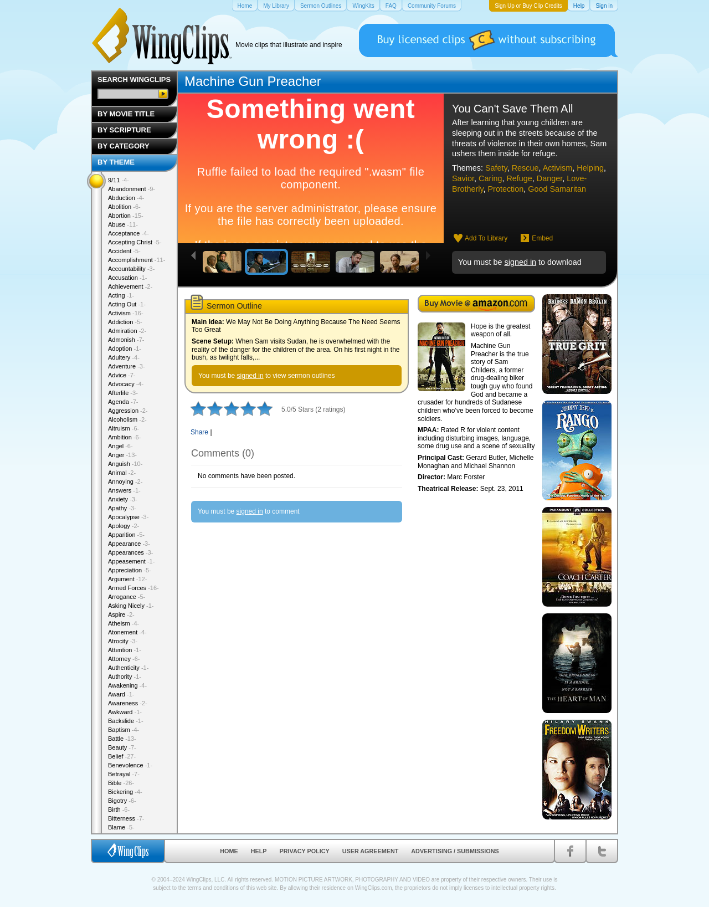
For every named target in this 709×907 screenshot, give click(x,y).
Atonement (127, 632)
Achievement (130, 286)
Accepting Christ (135, 242)
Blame (121, 827)
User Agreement (370, 851)
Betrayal (124, 774)
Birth (119, 809)
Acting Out (127, 304)
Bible (121, 783)
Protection (506, 189)
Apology (123, 525)
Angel (120, 446)
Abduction (126, 197)
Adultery (124, 357)
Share (199, 432)
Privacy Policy (305, 851)
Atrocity (122, 641)
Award (121, 694)
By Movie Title (126, 114)
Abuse (123, 224)
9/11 (118, 180)
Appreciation (129, 570)
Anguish (125, 463)
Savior (463, 178)
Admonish (126, 339)
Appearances (130, 552)
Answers (124, 490)
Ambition (124, 437)
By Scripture (124, 130)
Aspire (121, 614)
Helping (590, 167)
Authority (124, 676)
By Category (123, 146)
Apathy (122, 508)
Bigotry (122, 800)
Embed (542, 238)
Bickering (125, 791)
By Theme (116, 162)
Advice (122, 375)
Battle (122, 738)
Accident (124, 251)
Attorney (124, 658)
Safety (496, 167)
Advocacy (125, 384)
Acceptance (128, 233)
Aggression (128, 410)
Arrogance (126, 596)
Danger (549, 178)
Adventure (126, 366)
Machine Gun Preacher (252, 81)
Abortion (125, 215)
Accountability (131, 268)
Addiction (125, 322)
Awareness (127, 703)
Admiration (127, 330)
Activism (558, 167)
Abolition (124, 206)
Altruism (123, 428)
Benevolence (130, 765)
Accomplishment (136, 260)
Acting (121, 295)
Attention (124, 650)
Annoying (125, 481)
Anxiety (122, 499)
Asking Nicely (131, 605)
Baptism (123, 729)
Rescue (525, 167)
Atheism (123, 623)
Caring (490, 178)
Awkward (125, 712)
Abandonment (131, 189)
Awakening (127, 685)
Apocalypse (128, 517)
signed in (520, 262)
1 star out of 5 (198, 408)
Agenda (123, 401)
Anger (122, 455)
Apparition (126, 534)
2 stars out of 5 (206, 408)
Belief (122, 756)
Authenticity (128, 667)
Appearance (129, 543)
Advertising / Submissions (455, 851)
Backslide (125, 721)
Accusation (127, 277)
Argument (127, 579)
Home (229, 851)
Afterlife (123, 393)
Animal (122, 472)
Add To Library (486, 238)
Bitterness (126, 818)
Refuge (519, 178)
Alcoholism (127, 419)
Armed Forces (133, 588)
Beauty (122, 747)
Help (259, 851)
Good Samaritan (557, 189)
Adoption (124, 348)
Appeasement (131, 561)
